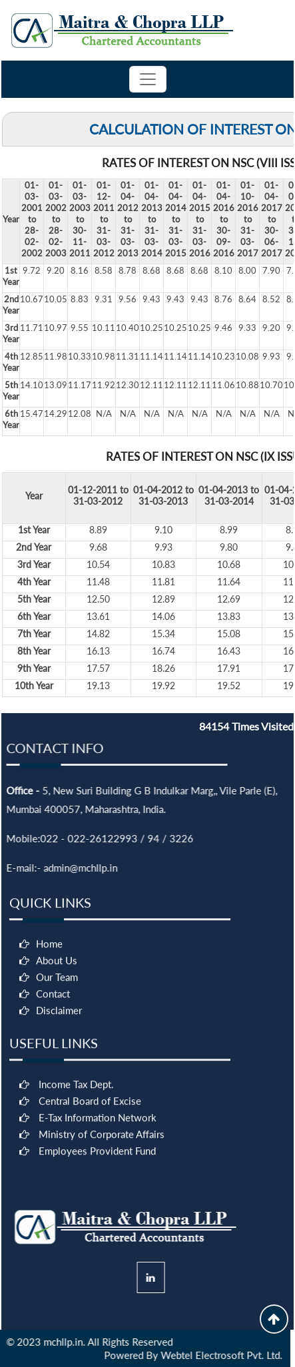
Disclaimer (59, 1082)
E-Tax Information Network (97, 1189)
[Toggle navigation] (147, 79)
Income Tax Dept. (76, 1156)
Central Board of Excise (90, 1173)
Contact (53, 1065)
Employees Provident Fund (97, 1223)
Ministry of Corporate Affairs (101, 1206)
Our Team (57, 1049)
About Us (56, 1032)
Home (49, 1015)
